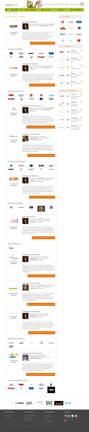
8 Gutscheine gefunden (14, 140)
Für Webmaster (48, 421)
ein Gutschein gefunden (14, 184)
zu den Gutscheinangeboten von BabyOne (42, 43)
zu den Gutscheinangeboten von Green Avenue (41, 304)
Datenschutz (8, 417)
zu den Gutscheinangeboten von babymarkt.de (41, 155)
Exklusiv (47, 10)
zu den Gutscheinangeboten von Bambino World (40, 127)
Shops (16, 10)
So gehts (46, 415)
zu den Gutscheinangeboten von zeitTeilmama (41, 276)
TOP (62, 10)
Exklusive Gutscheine (69, 91)
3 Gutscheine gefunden (14, 33)
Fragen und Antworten (31, 415)
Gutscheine (31, 10)
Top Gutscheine (67, 46)
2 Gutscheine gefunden (14, 114)
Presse (46, 419)
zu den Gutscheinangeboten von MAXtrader (42, 197)
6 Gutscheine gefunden (14, 75)
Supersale (27, 421)
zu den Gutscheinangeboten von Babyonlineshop (40, 374)
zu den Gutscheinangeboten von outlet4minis (41, 333)
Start (6, 9)
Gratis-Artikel (28, 419)
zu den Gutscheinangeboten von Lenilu (43, 238)
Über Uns (47, 417)
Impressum (8, 415)
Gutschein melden (30, 417)
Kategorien (77, 10)
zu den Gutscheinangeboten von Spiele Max (42, 85)
